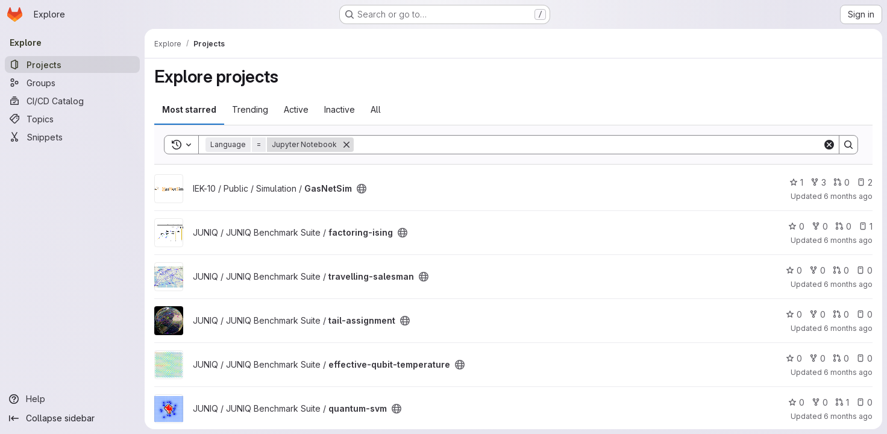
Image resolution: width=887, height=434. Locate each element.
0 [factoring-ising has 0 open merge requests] (843, 226)
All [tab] (376, 109)
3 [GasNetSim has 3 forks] (818, 182)
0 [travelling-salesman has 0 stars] (794, 270)
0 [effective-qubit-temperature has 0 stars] (794, 358)
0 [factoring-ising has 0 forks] (820, 226)
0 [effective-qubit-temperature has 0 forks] (817, 358)
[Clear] (829, 144)
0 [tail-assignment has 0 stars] (794, 314)
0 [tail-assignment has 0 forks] (817, 314)
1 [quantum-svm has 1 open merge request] (842, 402)
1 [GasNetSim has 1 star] (796, 182)
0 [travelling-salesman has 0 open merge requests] (841, 270)
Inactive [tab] (339, 109)
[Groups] (72, 82)
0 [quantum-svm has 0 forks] (820, 402)
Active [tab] (296, 109)
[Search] (588, 144)
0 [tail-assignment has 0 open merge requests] (841, 314)
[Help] (72, 399)
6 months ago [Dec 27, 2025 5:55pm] (848, 196)
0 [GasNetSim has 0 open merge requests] (841, 182)
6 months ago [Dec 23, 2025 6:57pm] (848, 416)
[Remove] (346, 144)
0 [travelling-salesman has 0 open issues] (864, 270)
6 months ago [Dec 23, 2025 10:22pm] (848, 240)
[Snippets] (72, 136)
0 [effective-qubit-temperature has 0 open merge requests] (841, 358)
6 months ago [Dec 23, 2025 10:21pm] (848, 284)
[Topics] (72, 118)
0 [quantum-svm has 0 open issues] (864, 402)
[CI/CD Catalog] (72, 100)
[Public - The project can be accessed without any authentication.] (361, 188)
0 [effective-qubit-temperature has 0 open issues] (864, 358)
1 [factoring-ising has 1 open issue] (866, 226)
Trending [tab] (250, 109)
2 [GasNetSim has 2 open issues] (865, 182)
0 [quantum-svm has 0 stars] (796, 402)
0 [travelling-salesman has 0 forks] (817, 270)
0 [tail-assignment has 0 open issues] (864, 314)
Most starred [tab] (189, 109)
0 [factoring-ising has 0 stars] (796, 226)
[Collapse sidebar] (72, 418)
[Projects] (72, 64)
